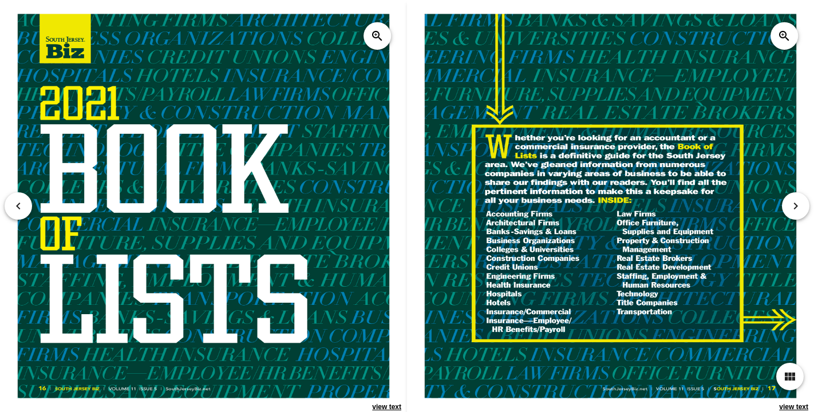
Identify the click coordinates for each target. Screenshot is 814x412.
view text (386, 407)
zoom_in (377, 36)
